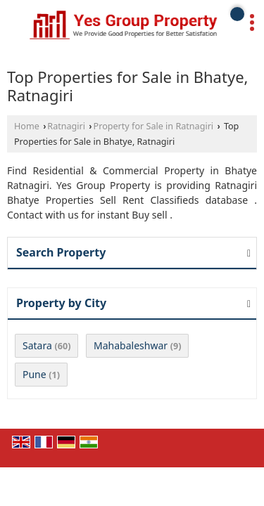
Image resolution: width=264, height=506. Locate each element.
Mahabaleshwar (131, 345)
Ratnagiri (66, 126)
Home (26, 126)
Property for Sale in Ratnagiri (154, 126)
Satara (37, 345)
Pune (34, 374)
